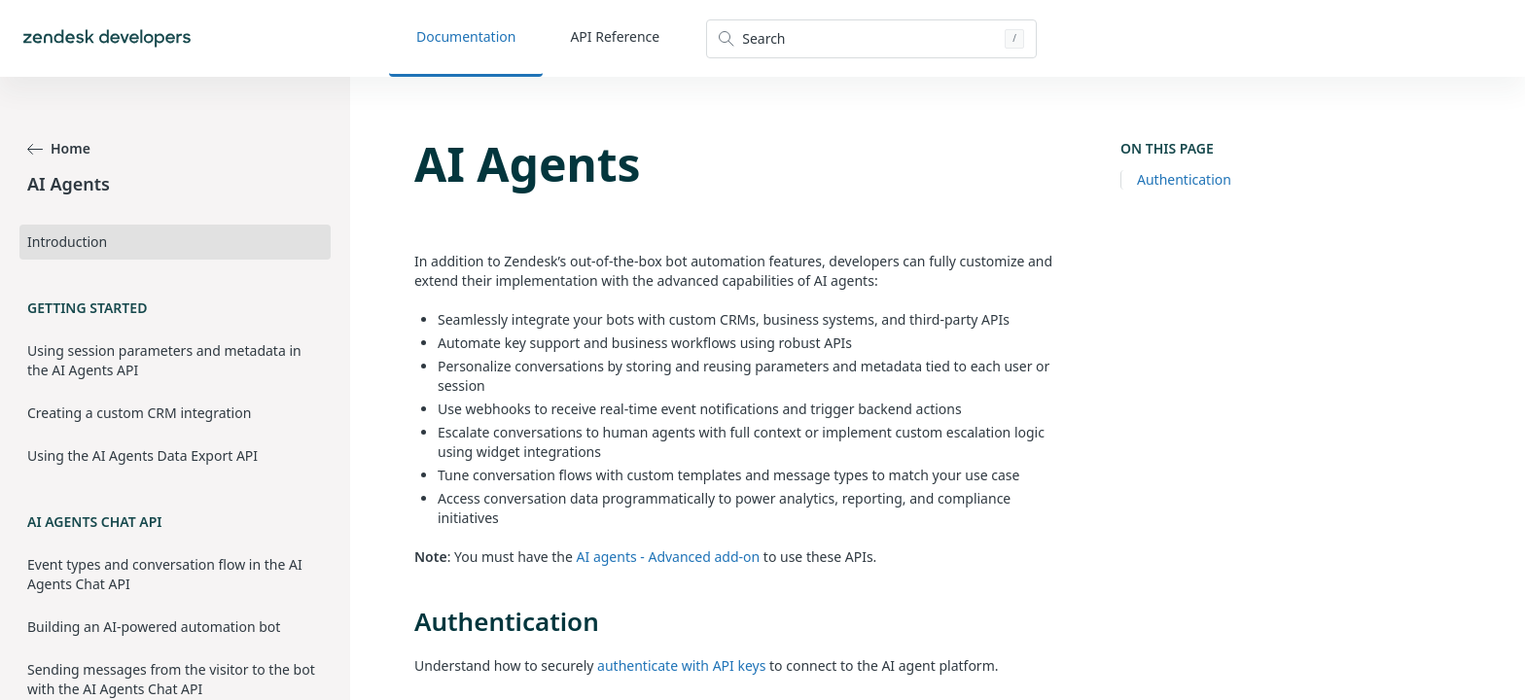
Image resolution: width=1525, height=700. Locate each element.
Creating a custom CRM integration (139, 412)
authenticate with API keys (681, 665)
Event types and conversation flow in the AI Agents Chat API (164, 574)
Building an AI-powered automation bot (153, 626)
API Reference (614, 36)
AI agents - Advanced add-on (669, 556)
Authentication (1184, 179)
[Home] (107, 38)
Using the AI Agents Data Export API (142, 455)
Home (58, 148)
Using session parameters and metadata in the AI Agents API (164, 360)
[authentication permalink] (404, 621)
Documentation (465, 36)
